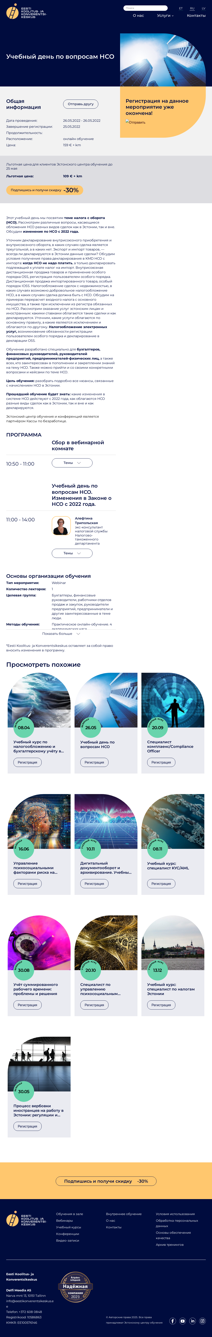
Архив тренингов (170, 1245)
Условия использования (175, 1214)
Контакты (196, 15)
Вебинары (64, 1221)
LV (203, 8)
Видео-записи (67, 1240)
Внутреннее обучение (124, 1214)
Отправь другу (81, 104)
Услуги (165, 15)
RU (192, 8)
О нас (138, 15)
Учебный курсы (68, 1227)
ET (181, 8)
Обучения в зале (69, 1214)
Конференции (67, 1234)
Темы (72, 463)
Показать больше (61, 634)
